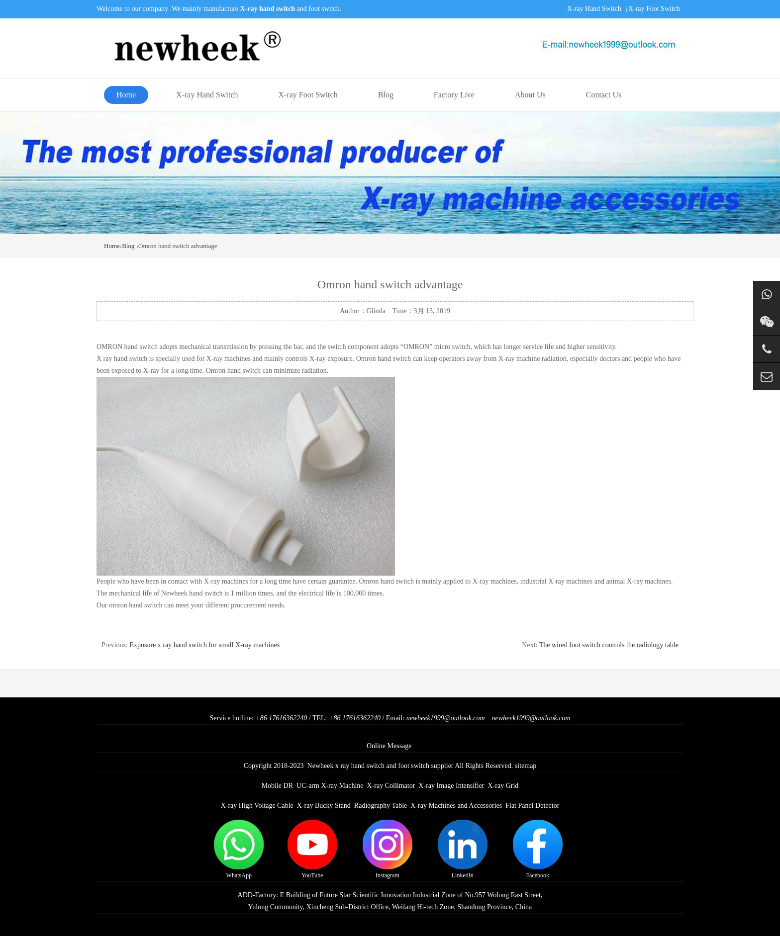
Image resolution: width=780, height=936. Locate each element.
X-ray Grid (503, 785)
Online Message (389, 746)
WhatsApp (239, 849)
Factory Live (454, 94)
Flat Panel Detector (532, 805)
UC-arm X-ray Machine (330, 785)
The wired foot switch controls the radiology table (609, 645)
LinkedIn (463, 849)
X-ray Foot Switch (654, 8)
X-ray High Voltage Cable (257, 805)
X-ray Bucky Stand (324, 805)
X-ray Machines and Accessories (456, 805)
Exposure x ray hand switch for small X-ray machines (204, 645)
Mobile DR (277, 785)
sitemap (526, 765)
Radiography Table (380, 805)
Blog (385, 94)
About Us (530, 94)
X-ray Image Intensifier (451, 785)
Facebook (538, 849)
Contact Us (604, 94)
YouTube (312, 849)
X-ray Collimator (391, 785)
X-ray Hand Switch (594, 8)
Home (126, 94)
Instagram (387, 849)
